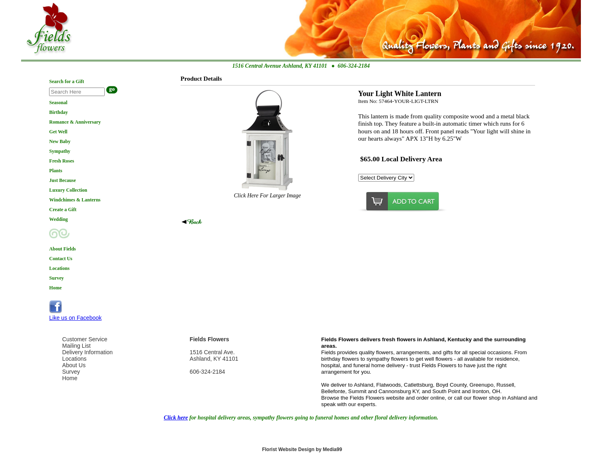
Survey (71, 371)
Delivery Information (87, 352)
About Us (74, 365)
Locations (74, 358)
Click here (176, 418)
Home (69, 378)
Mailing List (76, 345)
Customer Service (84, 339)
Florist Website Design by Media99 (302, 449)
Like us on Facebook (75, 318)
